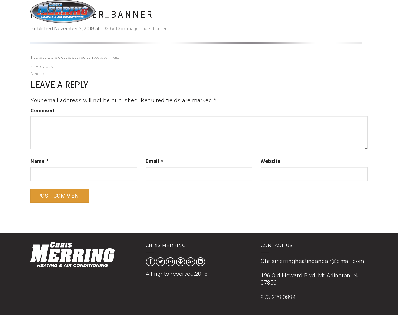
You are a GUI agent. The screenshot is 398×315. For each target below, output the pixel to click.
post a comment (106, 57)
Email (154, 161)
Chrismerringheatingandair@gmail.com (312, 261)
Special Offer (295, 11)
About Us (326, 11)
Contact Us (354, 11)
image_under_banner (146, 28)
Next (37, 73)
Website (271, 161)
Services (265, 11)
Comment (42, 111)
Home (243, 11)
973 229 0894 (278, 297)
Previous (41, 66)
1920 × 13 (110, 28)
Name (39, 161)
